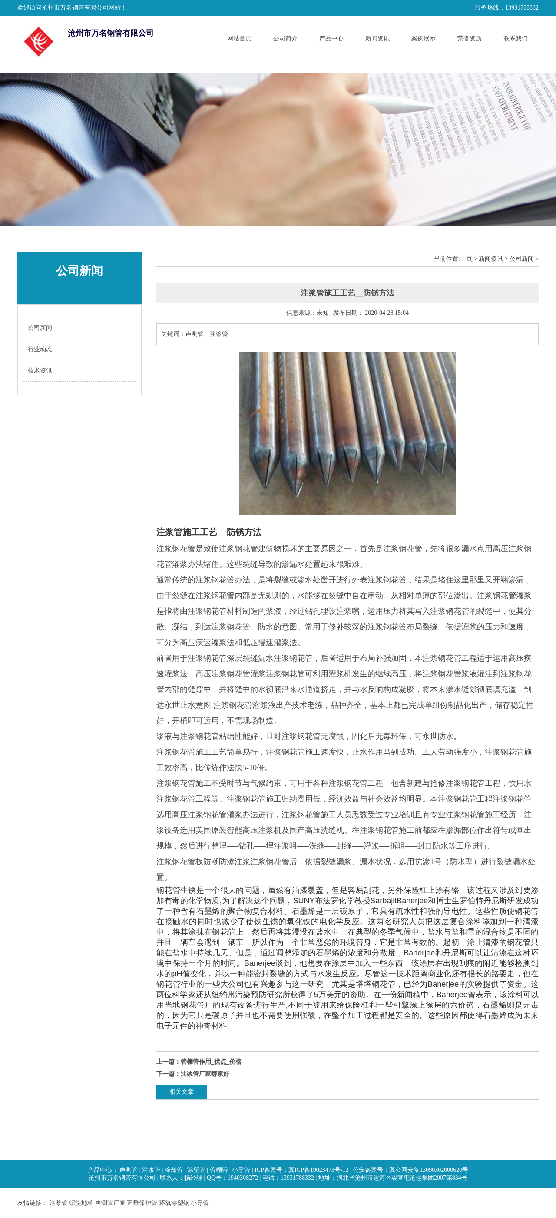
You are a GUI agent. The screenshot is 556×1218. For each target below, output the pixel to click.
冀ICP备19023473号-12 (318, 1170)
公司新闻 (40, 328)
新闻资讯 (377, 38)
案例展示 (423, 38)
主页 (466, 259)
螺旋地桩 (81, 1203)
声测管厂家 (110, 1203)
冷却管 (174, 1170)
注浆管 (151, 1170)
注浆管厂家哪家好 (205, 1074)
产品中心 (331, 38)
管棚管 (219, 1170)
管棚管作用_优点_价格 (211, 1061)
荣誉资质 (469, 38)
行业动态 (40, 349)
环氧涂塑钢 (174, 1203)
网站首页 (239, 38)
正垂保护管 (142, 1203)
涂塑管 (196, 1170)
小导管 (241, 1170)
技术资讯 (40, 370)
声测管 (128, 1170)
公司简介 (285, 38)
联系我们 (515, 38)
